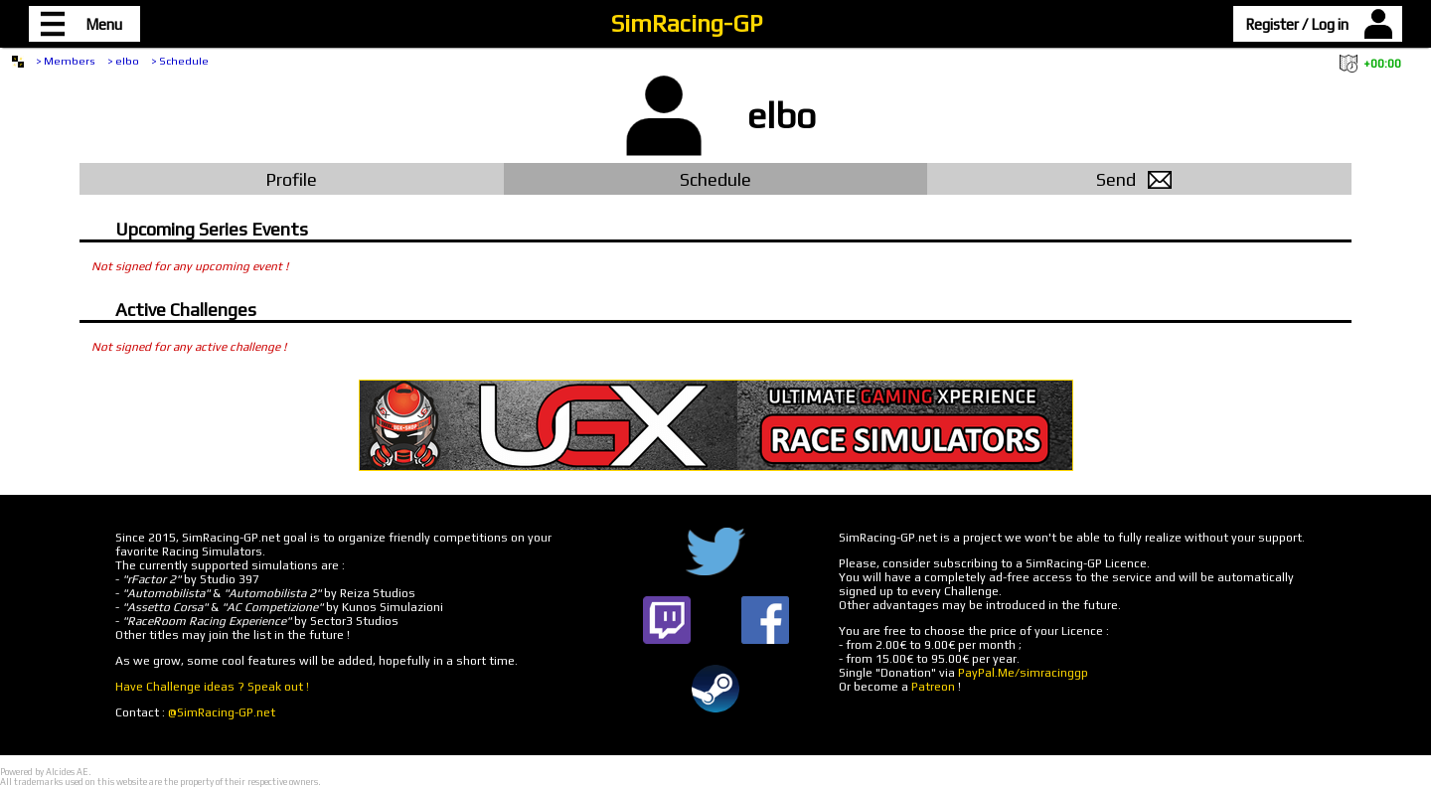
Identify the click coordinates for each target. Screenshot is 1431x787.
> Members (65, 61)
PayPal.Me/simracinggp (1023, 673)
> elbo (123, 61)
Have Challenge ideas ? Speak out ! (212, 687)
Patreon (933, 687)
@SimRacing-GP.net (221, 712)
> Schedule (180, 61)
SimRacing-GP (686, 23)
